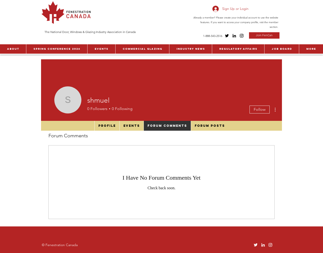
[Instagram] (241, 35)
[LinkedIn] (234, 35)
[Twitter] (226, 35)
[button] (13, 49)
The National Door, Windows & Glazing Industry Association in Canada (90, 32)
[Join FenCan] (264, 35)
